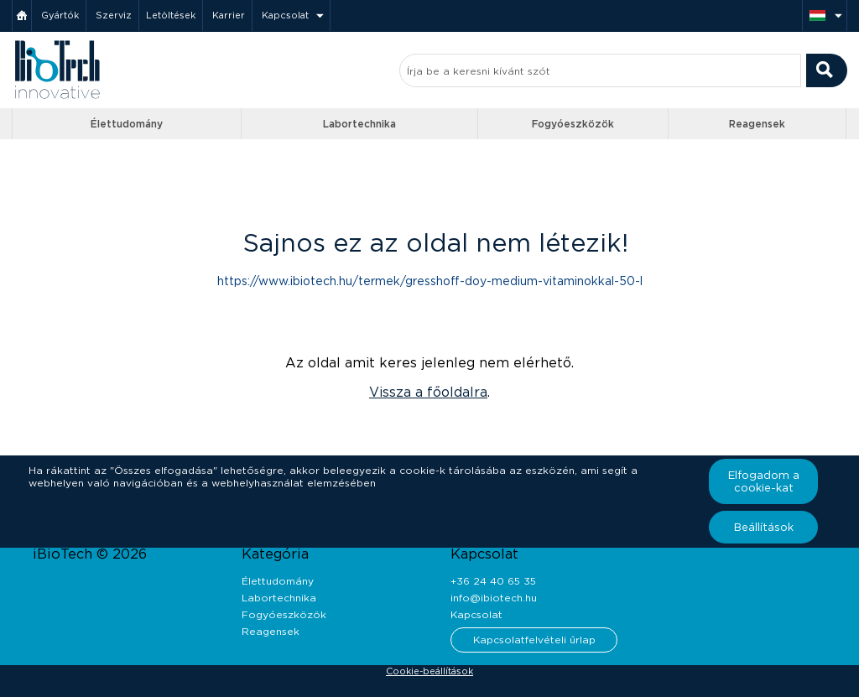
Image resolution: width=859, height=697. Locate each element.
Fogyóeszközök (573, 123)
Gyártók (60, 15)
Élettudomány (127, 123)
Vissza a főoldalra (428, 392)
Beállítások (764, 527)
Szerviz (114, 15)
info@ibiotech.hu (493, 597)
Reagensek (757, 123)
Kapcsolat (285, 15)
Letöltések (170, 15)
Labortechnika (359, 123)
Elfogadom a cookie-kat (763, 481)
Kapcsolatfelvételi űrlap (534, 639)
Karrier (228, 15)
